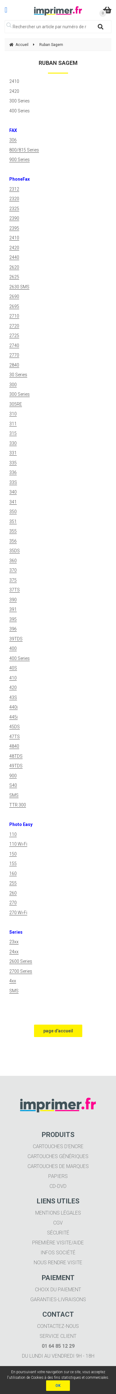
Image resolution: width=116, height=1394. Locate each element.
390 (13, 599)
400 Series (19, 658)
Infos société (58, 1253)
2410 (14, 237)
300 (13, 384)
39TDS (16, 638)
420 (13, 687)
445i (13, 717)
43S (13, 697)
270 (13, 902)
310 (13, 413)
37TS (14, 589)
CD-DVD (58, 1186)
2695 (14, 306)
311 (13, 423)
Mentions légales (58, 1213)
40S (13, 667)
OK (58, 1385)
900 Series (19, 159)
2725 (14, 335)
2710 (14, 316)
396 (13, 628)
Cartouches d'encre (58, 1146)
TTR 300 (17, 804)
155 (13, 863)
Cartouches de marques (58, 1166)
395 (13, 619)
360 (13, 560)
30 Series (18, 374)
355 (13, 531)
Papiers (58, 1176)
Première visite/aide (58, 1243)
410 (13, 677)
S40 (13, 785)
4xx (12, 980)
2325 (14, 208)
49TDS (16, 765)
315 (13, 433)
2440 (14, 257)
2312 (14, 189)
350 (13, 511)
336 (13, 472)
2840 (14, 365)
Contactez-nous (58, 1326)
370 (13, 570)
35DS (14, 550)
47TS (14, 736)
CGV (58, 1223)
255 (13, 883)
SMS (14, 795)
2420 (14, 247)
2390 (14, 218)
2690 (14, 296)
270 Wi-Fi (18, 912)
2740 (14, 345)
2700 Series (20, 971)
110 (13, 834)
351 (13, 521)
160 (13, 873)
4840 (14, 746)
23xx (14, 941)
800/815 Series (24, 149)
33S (13, 482)
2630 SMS (19, 286)
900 (13, 775)
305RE (15, 404)
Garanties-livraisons (58, 1299)
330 (13, 443)
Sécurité (58, 1233)
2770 (14, 355)
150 (13, 853)
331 (13, 452)
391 (13, 609)
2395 (14, 228)
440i (13, 707)
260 (13, 893)
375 (13, 580)
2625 (14, 276)
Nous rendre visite (58, 1262)
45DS (14, 726)
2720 (14, 325)
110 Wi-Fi (18, 843)
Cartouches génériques (58, 1156)
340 (13, 491)
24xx (14, 951)
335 (13, 462)
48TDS (16, 756)
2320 (14, 198)
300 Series (19, 394)
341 (13, 501)
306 (13, 140)
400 (13, 648)
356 (13, 541)
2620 (14, 267)
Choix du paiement (58, 1289)
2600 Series (20, 961)
